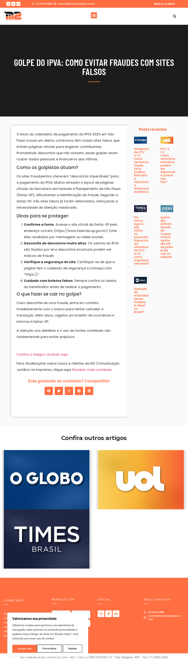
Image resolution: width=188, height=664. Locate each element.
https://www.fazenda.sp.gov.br (80, 230)
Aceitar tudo (71, 648)
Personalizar (25, 648)
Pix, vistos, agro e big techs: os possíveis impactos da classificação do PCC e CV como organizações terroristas (144, 240)
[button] (94, 15)
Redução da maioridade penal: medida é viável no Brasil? (142, 300)
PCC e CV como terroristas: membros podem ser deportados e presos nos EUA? (169, 165)
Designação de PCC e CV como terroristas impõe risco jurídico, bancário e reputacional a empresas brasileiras (143, 170)
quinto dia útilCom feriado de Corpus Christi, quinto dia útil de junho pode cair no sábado (166, 237)
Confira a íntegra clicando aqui (42, 354)
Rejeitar (48, 648)
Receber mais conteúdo (92, 369)
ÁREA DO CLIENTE (164, 3)
